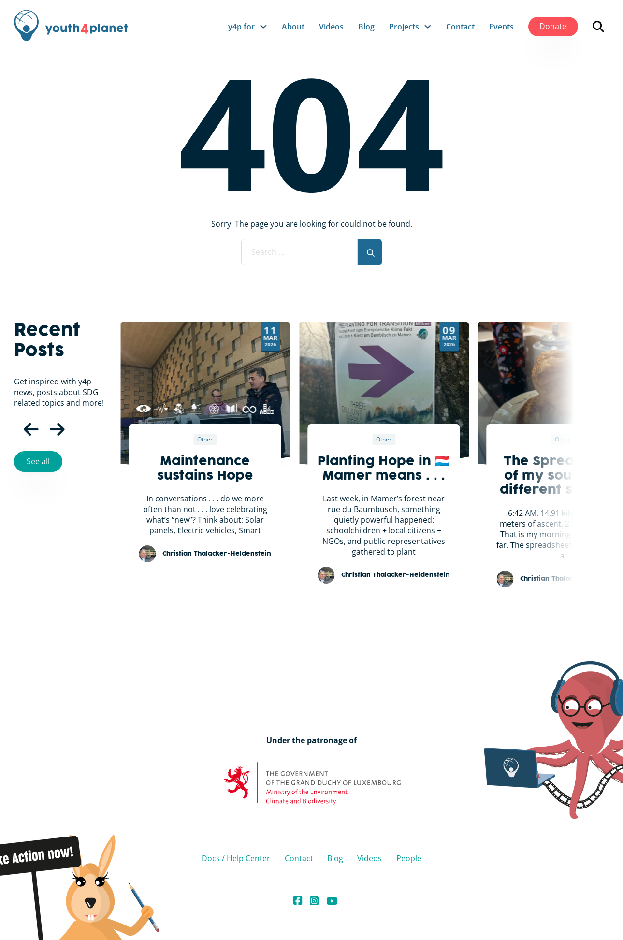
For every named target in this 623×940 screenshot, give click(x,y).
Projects (404, 26)
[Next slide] (611, 366)
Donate (552, 26)
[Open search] (598, 26)
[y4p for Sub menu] (263, 26)
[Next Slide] (49, 430)
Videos (331, 26)
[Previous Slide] (23, 430)
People (408, 858)
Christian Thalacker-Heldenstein (216, 554)
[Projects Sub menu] (428, 26)
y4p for (241, 26)
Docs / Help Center (236, 858)
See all (38, 461)
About (293, 26)
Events (501, 26)
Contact (460, 26)
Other (205, 439)
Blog (366, 26)
